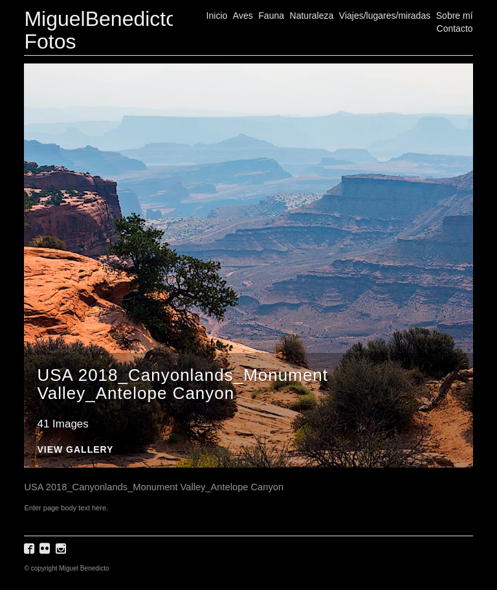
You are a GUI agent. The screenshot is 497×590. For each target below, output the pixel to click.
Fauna (271, 15)
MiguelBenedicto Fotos (100, 30)
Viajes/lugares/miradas (384, 15)
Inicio (217, 15)
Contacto (455, 28)
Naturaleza (312, 15)
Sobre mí (454, 15)
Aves (243, 15)
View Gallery (75, 450)
